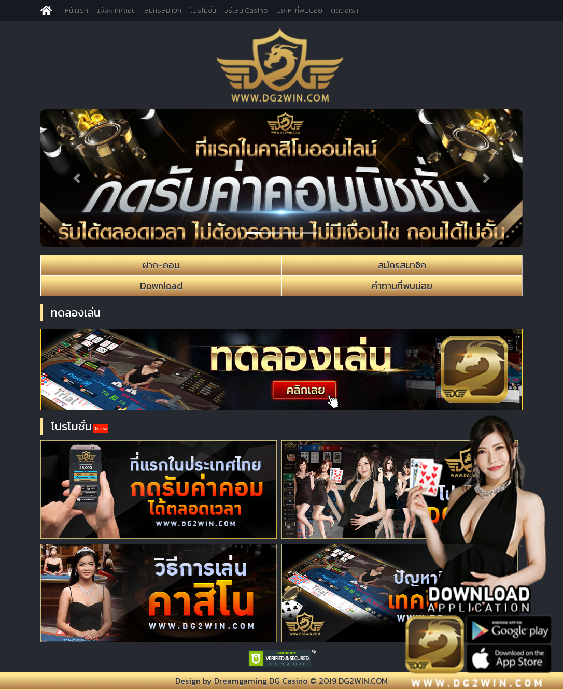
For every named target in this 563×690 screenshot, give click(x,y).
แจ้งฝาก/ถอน (116, 10)
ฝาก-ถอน (161, 265)
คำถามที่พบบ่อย (402, 286)
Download (161, 286)
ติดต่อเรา (344, 10)
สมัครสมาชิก (162, 10)
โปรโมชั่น (203, 10)
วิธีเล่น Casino (246, 10)
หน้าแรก (76, 10)
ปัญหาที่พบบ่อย (299, 10)
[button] (76, 178)
